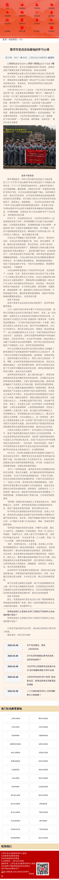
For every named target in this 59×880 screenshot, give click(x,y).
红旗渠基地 (15, 770)
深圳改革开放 (15, 829)
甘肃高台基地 (43, 752)
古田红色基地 (43, 727)
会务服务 (7, 29)
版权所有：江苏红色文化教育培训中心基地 (18, 863)
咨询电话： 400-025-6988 (12, 861)
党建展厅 (51, 21)
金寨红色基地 (43, 744)
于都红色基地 (43, 812)
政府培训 (51, 14)
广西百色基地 (43, 829)
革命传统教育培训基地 (10, 858)
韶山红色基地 (15, 804)
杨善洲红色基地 (15, 744)
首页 (7, 6)
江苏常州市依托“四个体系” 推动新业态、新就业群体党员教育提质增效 (41, 681)
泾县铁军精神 (43, 787)
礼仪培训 (37, 21)
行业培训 (7, 21)
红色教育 (7, 14)
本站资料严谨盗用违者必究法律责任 (15, 866)
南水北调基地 (15, 752)
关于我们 (37, 29)
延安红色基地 (43, 761)
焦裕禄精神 (15, 735)
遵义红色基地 (15, 812)
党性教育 (51, 6)
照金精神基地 (15, 838)
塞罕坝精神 (43, 821)
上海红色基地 (15, 718)
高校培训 (22, 21)
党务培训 (37, 14)
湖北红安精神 (43, 778)
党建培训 (22, 14)
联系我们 (51, 29)
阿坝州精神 (15, 787)
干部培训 (37, 6)
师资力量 (22, 29)
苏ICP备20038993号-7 (10, 869)
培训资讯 (13, 39)
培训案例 (22, 6)
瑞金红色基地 (43, 770)
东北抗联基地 (15, 821)
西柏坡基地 (43, 804)
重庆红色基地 (43, 718)
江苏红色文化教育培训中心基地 (13, 853)
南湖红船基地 (15, 761)
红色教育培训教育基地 (10, 856)
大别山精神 (15, 778)
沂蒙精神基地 (43, 735)
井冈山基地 (15, 727)
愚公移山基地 (15, 795)
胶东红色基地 (43, 795)
